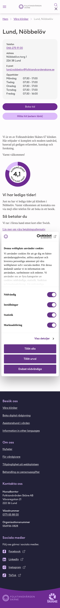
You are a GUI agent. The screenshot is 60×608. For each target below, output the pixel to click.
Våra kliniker (21, 19)
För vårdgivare (11, 457)
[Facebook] (30, 551)
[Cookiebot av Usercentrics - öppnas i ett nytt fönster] (42, 236)
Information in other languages (21, 430)
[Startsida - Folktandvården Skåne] (30, 6)
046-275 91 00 (14, 48)
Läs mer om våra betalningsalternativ (24, 229)
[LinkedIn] (30, 559)
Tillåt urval (30, 359)
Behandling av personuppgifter (21, 472)
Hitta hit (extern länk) (30, 116)
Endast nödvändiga (30, 369)
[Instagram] (30, 567)
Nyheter (7, 449)
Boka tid (30, 106)
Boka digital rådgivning (17, 415)
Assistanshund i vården (16, 423)
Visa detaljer (42, 338)
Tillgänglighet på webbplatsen (21, 464)
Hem (5, 19)
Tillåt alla (30, 349)
